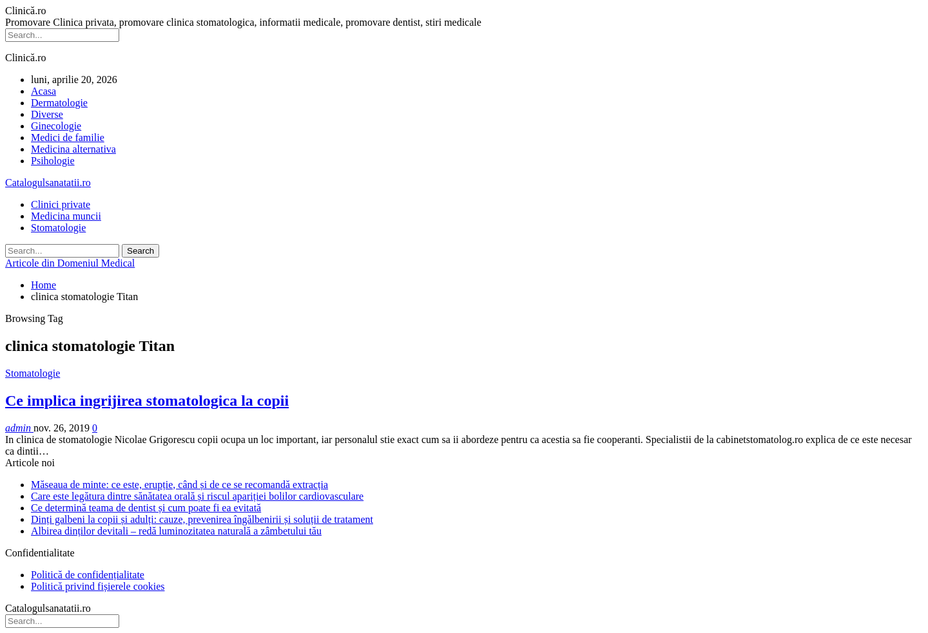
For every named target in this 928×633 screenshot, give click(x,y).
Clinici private (60, 204)
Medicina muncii (66, 216)
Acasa (43, 91)
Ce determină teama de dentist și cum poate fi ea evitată (146, 507)
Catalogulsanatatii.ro (48, 182)
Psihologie (53, 160)
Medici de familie (67, 137)
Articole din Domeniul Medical (70, 263)
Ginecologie (56, 125)
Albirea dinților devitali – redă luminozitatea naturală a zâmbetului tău (176, 530)
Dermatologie (59, 102)
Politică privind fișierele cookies (98, 586)
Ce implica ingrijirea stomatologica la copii (147, 400)
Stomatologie (58, 227)
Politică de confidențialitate (87, 574)
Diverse (47, 114)
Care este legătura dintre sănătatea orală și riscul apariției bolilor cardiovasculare (197, 496)
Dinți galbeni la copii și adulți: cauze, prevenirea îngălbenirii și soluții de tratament (202, 519)
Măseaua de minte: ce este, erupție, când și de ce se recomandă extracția (179, 484)
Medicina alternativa (73, 149)
